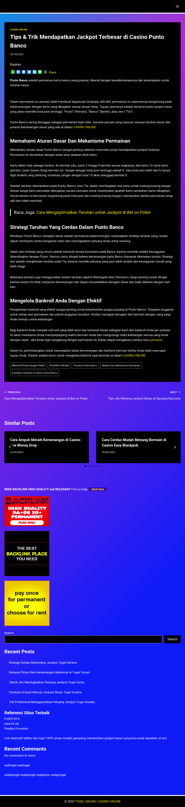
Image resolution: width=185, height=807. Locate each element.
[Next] (175, 447)
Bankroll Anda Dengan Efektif (28, 365)
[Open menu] (177, 6)
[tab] (85, 466)
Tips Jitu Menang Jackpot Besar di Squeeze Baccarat (138, 395)
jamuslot (156, 340)
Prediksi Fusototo (16, 728)
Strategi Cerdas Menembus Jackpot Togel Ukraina (43, 662)
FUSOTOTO (12, 719)
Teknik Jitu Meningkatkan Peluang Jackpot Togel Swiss (47, 682)
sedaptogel (12, 775)
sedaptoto (43, 775)
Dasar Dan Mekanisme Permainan (121, 365)
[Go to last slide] (10, 447)
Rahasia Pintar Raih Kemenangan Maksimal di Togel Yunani (49, 672)
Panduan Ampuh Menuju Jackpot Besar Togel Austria (45, 692)
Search (9, 633)
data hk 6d (11, 723)
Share (52, 72)
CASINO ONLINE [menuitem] (85, 127)
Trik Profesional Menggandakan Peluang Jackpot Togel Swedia (52, 702)
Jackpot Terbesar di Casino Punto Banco (35, 372)
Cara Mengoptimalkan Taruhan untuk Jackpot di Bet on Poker (93, 212)
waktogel (10, 765)
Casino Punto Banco (85, 365)
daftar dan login (34, 738)
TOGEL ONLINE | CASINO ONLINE (98, 801)
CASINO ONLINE (18, 29)
